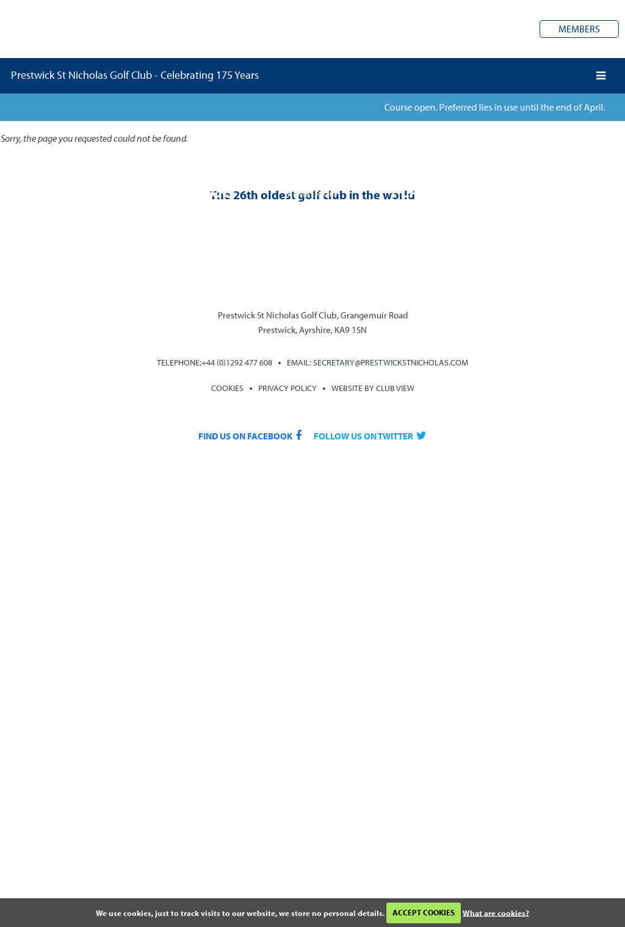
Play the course (459, 191)
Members (579, 29)
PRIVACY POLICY (287, 388)
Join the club (312, 210)
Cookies (227, 388)
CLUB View (395, 388)
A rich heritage (166, 191)
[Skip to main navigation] (601, 75)
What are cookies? (496, 912)
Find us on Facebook (245, 436)
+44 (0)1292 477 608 (236, 362)
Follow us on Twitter (363, 436)
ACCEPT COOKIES (423, 912)
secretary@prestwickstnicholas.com (390, 362)
